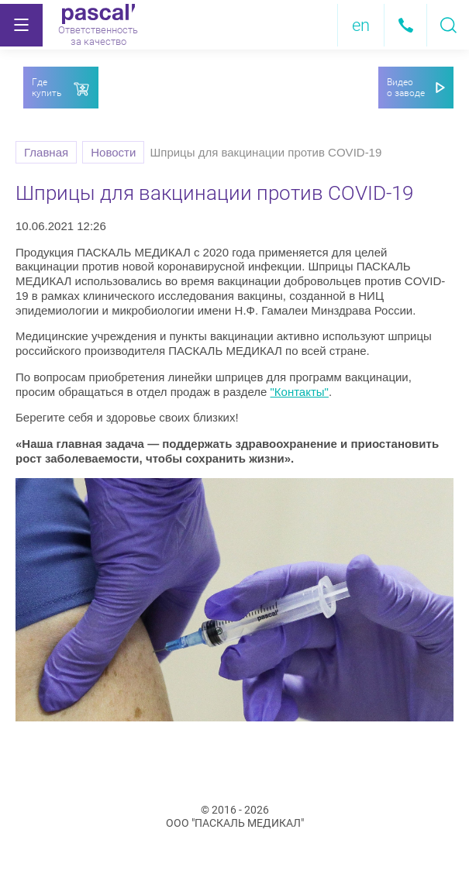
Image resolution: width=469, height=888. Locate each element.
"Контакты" (299, 391)
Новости (113, 152)
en (361, 25)
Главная (46, 152)
